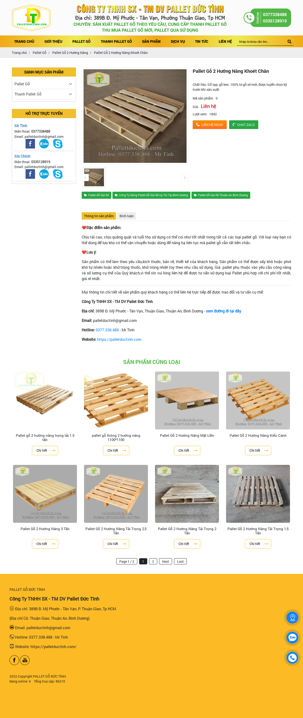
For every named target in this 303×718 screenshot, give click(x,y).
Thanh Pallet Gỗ (27, 93)
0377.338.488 (107, 329)
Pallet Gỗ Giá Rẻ (96, 195)
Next (165, 561)
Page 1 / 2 (126, 561)
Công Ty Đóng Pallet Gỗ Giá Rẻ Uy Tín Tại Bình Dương (151, 195)
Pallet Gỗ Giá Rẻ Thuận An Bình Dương (221, 195)
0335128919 (40, 161)
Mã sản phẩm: (203, 98)
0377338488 (40, 131)
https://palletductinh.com (119, 339)
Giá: (196, 106)
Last (180, 561)
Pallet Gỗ (22, 83)
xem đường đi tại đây (223, 310)
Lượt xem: (200, 114)
